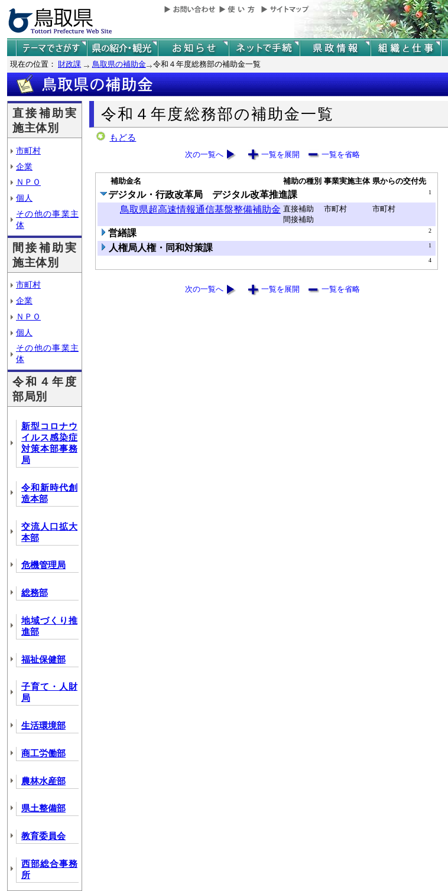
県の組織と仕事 (406, 48)
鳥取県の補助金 (119, 64)
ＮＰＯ (28, 182)
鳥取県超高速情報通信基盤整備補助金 (200, 209)
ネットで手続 (264, 48)
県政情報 (335, 48)
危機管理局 (43, 565)
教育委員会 (43, 836)
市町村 (28, 150)
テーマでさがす (51, 48)
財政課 (69, 64)
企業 (24, 166)
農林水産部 (43, 781)
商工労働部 (43, 753)
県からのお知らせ (193, 48)
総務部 (34, 593)
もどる (122, 137)
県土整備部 (43, 808)
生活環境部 (43, 725)
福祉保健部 (43, 659)
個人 (24, 198)
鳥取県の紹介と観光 (122, 48)
